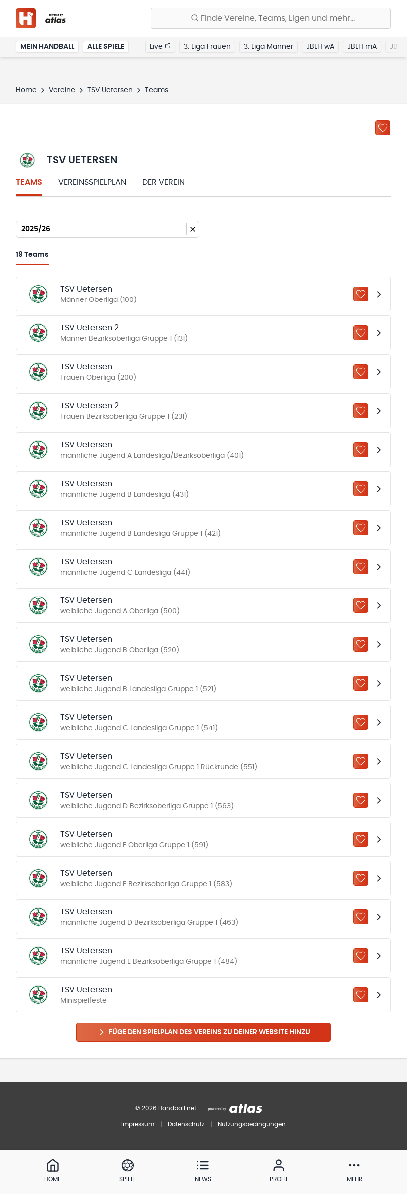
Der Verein (163, 182)
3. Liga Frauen (207, 46)
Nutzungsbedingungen (252, 1124)
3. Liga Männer (269, 46)
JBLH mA (362, 46)
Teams (29, 182)
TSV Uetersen (110, 90)
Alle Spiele (106, 46)
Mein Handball (47, 46)
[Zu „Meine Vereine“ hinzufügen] (383, 127)
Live (160, 46)
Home (26, 90)
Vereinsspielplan (92, 182)
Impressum (138, 1124)
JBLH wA (320, 46)
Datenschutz (186, 1124)
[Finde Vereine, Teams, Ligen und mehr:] (271, 18)
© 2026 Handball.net (166, 1108)
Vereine (62, 90)
